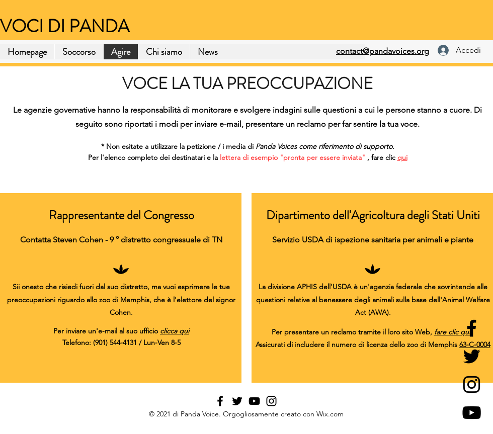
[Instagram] (471, 384)
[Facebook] (471, 328)
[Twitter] (471, 356)
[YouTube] (471, 412)
